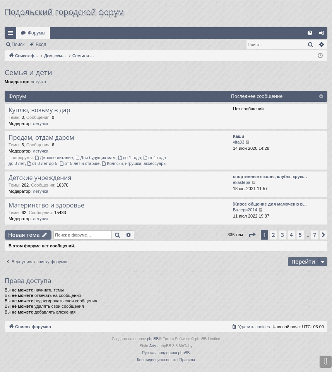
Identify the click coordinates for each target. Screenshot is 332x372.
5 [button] (300, 234)
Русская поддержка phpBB (166, 353)
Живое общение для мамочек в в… (270, 204)
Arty (152, 346)
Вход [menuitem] (323, 34)
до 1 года (129, 157)
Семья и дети (28, 72)
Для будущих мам (95, 157)
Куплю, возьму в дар (39, 110)
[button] (252, 235)
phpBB (153, 339)
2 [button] (273, 234)
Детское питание (54, 157)
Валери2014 (245, 209)
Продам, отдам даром (41, 137)
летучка (38, 81)
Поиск (18, 44)
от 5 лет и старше (79, 163)
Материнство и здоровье (46, 205)
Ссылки (12, 34)
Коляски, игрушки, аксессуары (134, 163)
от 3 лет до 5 (42, 163)
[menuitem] (310, 33)
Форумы (36, 33)
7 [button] (314, 234)
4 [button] (291, 234)
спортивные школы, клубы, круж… (270, 176)
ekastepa (241, 182)
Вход (41, 44)
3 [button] (282, 234)
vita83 (238, 142)
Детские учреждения (40, 177)
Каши (238, 136)
